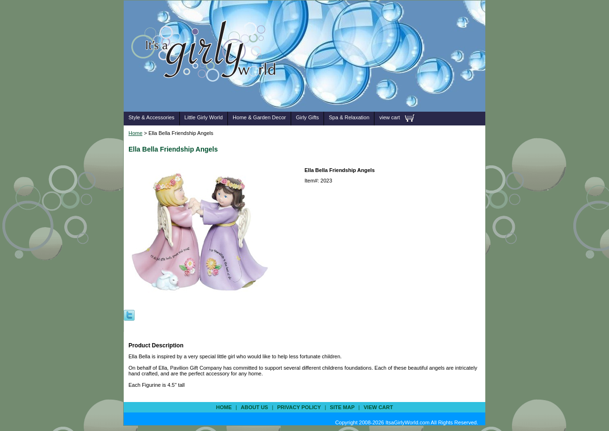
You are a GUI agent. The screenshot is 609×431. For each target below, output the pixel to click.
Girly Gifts (307, 117)
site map (342, 407)
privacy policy (299, 407)
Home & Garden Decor (259, 117)
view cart (389, 117)
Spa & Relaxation (349, 117)
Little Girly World (204, 117)
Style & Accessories (151, 117)
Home (135, 133)
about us (254, 407)
